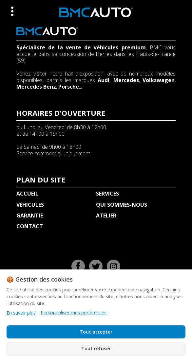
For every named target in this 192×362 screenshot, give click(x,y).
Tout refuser (96, 348)
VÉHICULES (30, 205)
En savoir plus (21, 313)
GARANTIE (29, 215)
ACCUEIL (27, 194)
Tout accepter (96, 332)
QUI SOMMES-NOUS (121, 205)
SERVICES (107, 194)
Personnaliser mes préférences (73, 312)
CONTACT (29, 226)
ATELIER (106, 215)
